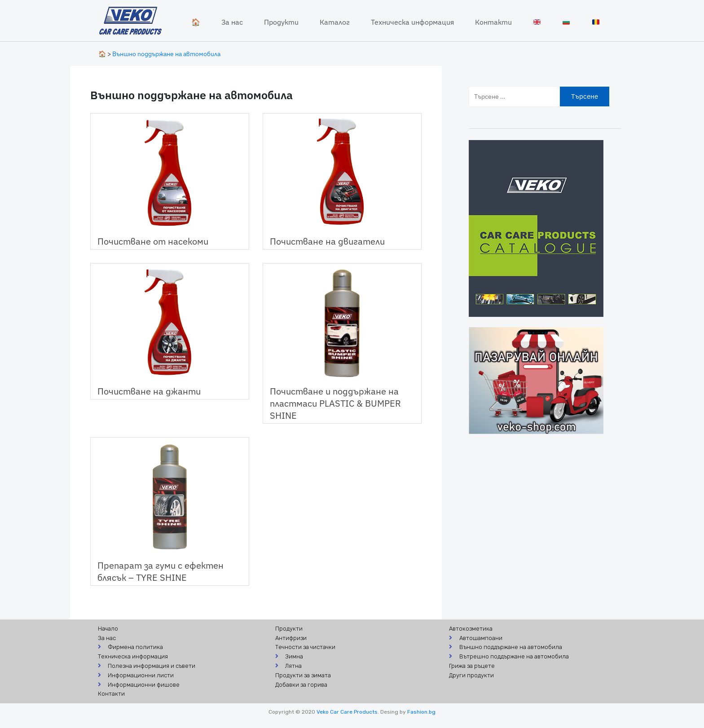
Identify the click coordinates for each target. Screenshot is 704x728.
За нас (232, 22)
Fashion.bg (421, 712)
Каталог (335, 22)
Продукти (281, 22)
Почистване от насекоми (152, 241)
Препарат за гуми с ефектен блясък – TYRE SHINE (160, 571)
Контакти (493, 22)
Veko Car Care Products (347, 712)
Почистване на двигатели (327, 241)
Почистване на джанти (149, 391)
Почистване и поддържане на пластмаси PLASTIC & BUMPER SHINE (335, 403)
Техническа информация (412, 22)
